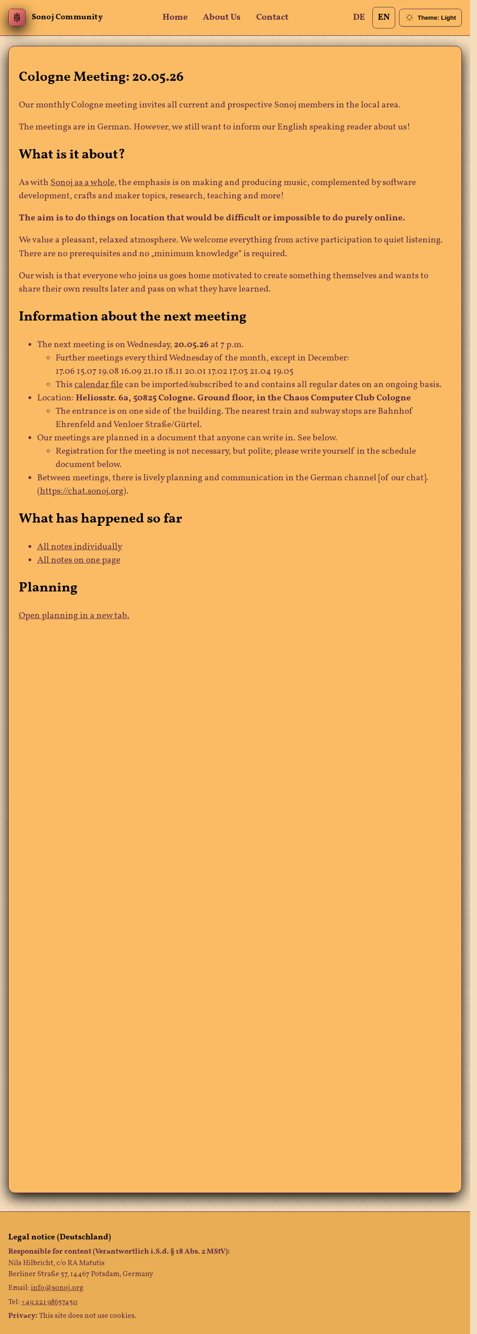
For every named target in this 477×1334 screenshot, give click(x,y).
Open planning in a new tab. (74, 616)
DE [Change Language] (359, 17)
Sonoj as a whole (82, 183)
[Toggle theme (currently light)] (430, 18)
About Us (222, 17)
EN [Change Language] (384, 17)
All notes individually (79, 547)
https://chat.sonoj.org (81, 491)
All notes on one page (78, 560)
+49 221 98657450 (49, 1302)
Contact (272, 17)
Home (175, 17)
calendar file (98, 385)
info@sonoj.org (57, 1288)
